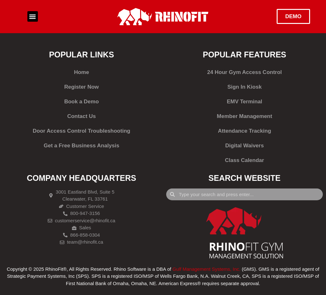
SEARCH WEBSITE (244, 177)
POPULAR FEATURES (244, 54)
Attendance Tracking (244, 131)
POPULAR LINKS (81, 54)
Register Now (81, 87)
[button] (32, 16)
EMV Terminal (244, 102)
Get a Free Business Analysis (81, 146)
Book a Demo (81, 102)
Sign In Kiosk (244, 87)
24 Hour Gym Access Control (244, 72)
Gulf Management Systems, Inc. (206, 269)
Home (81, 72)
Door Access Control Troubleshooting (81, 131)
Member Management (244, 116)
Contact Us (81, 116)
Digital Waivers (244, 146)
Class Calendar (244, 160)
